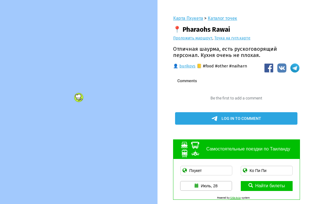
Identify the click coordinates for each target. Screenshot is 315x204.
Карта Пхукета (188, 18)
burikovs (187, 66)
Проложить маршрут (192, 38)
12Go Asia (235, 197)
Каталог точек (222, 18)
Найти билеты (266, 185)
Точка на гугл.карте (232, 38)
